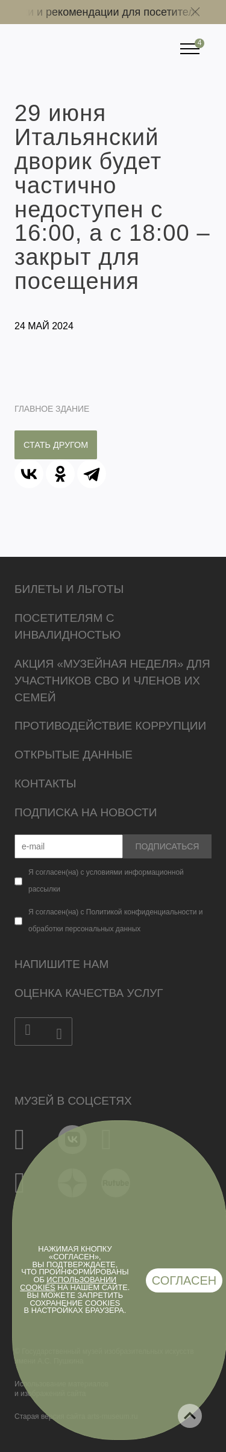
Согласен (184, 1280)
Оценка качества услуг (88, 993)
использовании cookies (68, 1283)
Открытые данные (73, 754)
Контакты (45, 783)
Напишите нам (61, 964)
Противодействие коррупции (110, 725)
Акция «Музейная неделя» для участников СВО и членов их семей (112, 680)
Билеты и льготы (69, 589)
